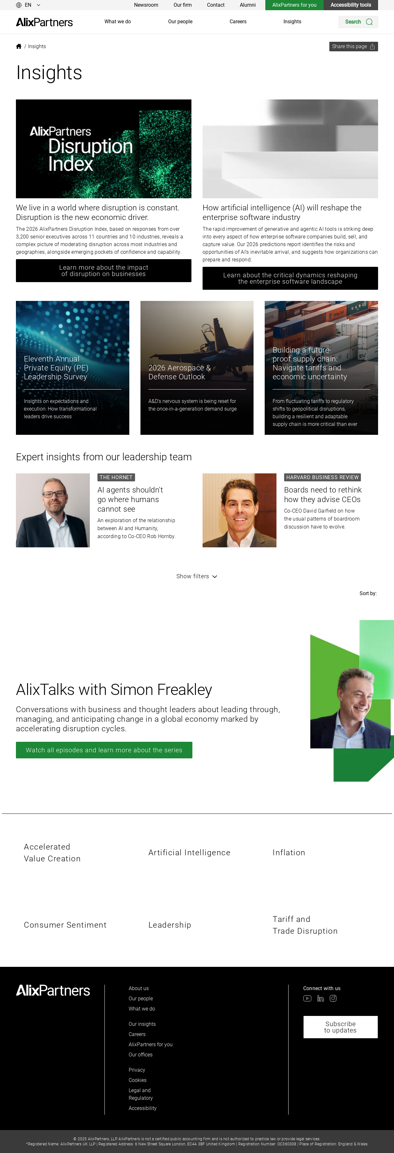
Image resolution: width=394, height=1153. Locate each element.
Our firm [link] (183, 5)
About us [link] (139, 988)
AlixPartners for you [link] (294, 5)
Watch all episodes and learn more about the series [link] (104, 750)
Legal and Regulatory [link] (141, 1094)
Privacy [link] (137, 1070)
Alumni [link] (248, 5)
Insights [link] (292, 21)
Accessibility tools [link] (351, 5)
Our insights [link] (142, 1024)
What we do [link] (117, 21)
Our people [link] (180, 21)
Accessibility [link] (143, 1108)
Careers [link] (238, 21)
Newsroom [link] (146, 5)
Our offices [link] (141, 1055)
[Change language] (28, 5)
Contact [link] (216, 5)
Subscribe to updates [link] (340, 1027)
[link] (44, 22)
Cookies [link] (138, 1080)
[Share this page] (353, 46)
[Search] (358, 22)
